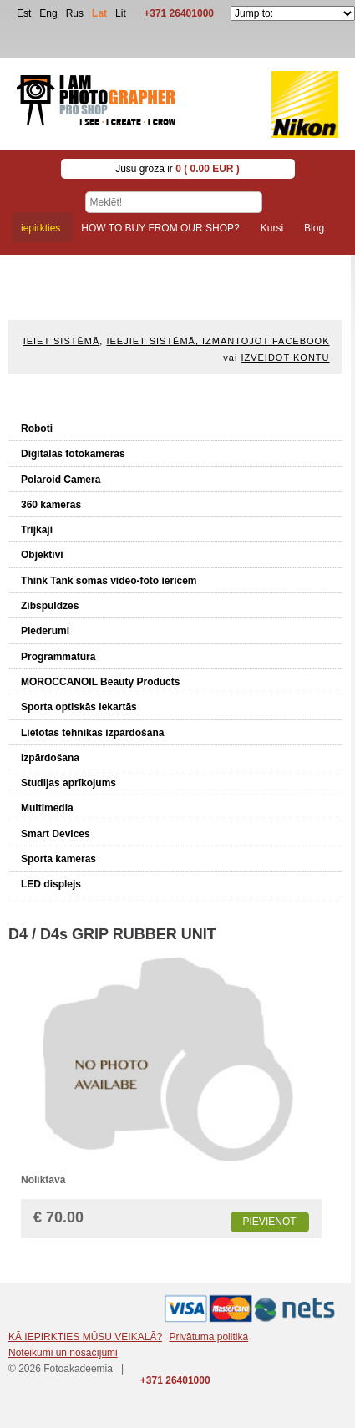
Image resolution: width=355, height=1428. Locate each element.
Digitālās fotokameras (73, 454)
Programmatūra (58, 657)
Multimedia (47, 808)
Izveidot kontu (285, 358)
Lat (99, 13)
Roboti (37, 428)
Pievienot (270, 1221)
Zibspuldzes (50, 606)
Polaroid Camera (60, 479)
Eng (48, 13)
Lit (120, 13)
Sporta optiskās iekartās (79, 707)
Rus (75, 13)
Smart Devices (55, 834)
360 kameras (51, 505)
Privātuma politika (208, 1337)
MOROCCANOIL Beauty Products (100, 682)
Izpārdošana (50, 758)
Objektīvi (42, 555)
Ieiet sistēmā (61, 341)
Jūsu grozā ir (177, 169)
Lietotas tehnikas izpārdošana (92, 733)
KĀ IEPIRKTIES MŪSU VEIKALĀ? (85, 1337)
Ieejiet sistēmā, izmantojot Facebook (217, 341)
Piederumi (45, 631)
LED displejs (51, 884)
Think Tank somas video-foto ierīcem (109, 581)
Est (24, 13)
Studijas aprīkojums (68, 783)
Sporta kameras (58, 859)
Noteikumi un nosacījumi (63, 1353)
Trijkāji (37, 530)
